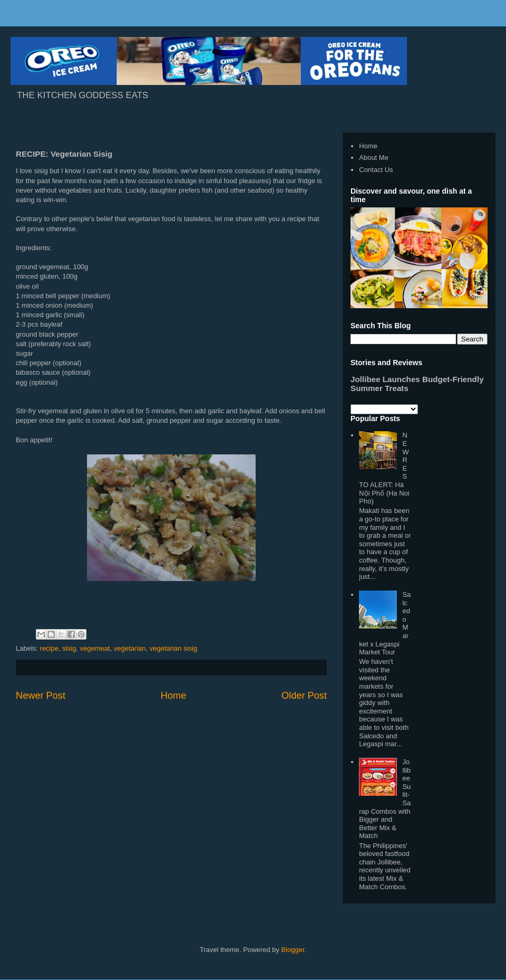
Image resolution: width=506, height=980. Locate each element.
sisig (69, 648)
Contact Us (376, 170)
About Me (373, 157)
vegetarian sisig (173, 648)
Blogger (293, 950)
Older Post (304, 695)
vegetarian (130, 648)
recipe (49, 648)
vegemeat (95, 648)
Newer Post (40, 695)
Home (174, 695)
